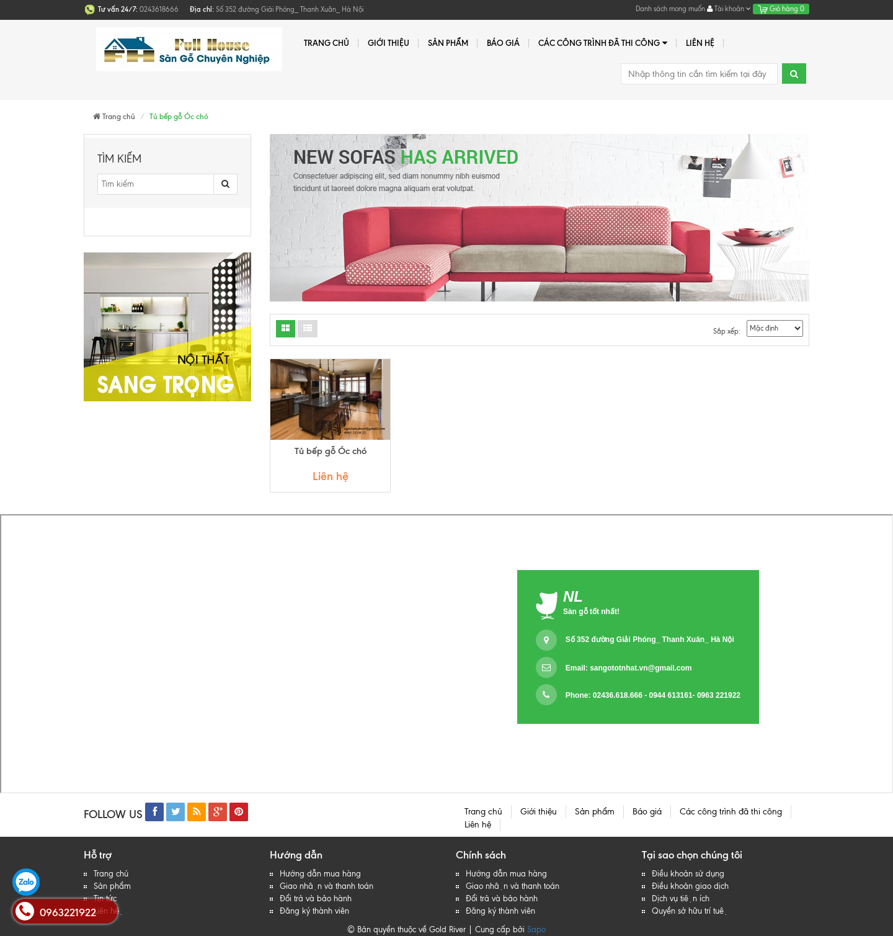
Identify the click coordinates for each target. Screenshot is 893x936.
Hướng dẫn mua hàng (320, 873)
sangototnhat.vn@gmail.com (640, 668)
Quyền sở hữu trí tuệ (690, 911)
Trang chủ (326, 43)
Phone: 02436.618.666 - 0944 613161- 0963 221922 (653, 695)
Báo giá (503, 43)
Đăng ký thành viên (314, 911)
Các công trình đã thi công (602, 43)
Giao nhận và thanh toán (326, 886)
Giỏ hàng (781, 8)
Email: (629, 668)
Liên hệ (700, 43)
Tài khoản (729, 8)
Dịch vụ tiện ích (680, 898)
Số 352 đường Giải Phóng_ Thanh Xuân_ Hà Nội (650, 639)
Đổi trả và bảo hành (316, 898)
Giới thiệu (388, 43)
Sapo (536, 929)
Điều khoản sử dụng (688, 873)
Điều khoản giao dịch (690, 886)
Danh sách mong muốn (670, 8)
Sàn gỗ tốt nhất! (591, 611)
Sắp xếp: (726, 331)
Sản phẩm (448, 43)
